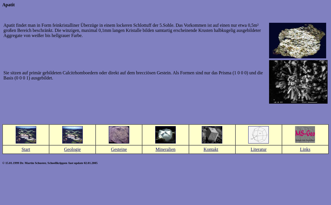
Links (305, 149)
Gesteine (119, 149)
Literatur (259, 149)
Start (25, 149)
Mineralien (165, 149)
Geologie (72, 149)
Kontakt (210, 149)
